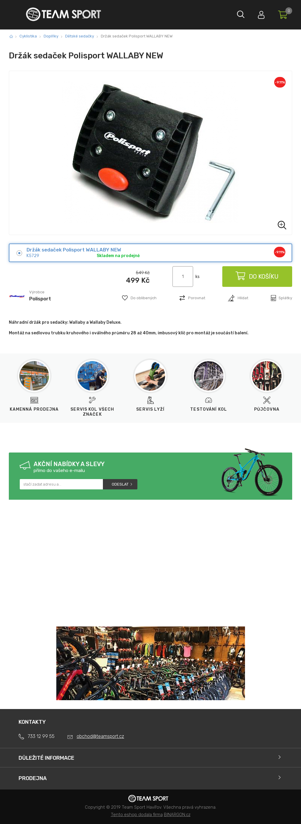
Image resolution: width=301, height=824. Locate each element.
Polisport (40, 299)
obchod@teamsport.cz (100, 736)
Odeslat (120, 484)
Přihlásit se (258, 13)
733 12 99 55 (41, 736)
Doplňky (51, 36)
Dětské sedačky (79, 36)
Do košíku (256, 277)
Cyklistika (28, 36)
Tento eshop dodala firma (137, 814)
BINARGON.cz (177, 814)
